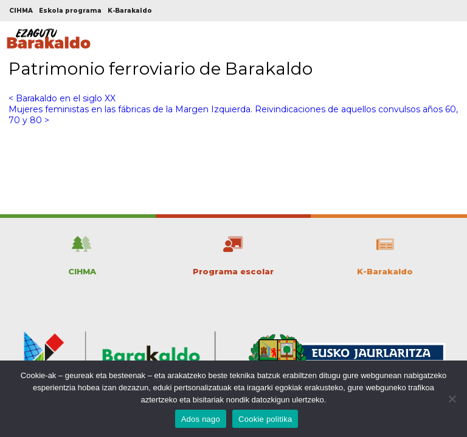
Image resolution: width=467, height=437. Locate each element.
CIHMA (21, 11)
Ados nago (200, 419)
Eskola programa (70, 11)
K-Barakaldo (130, 11)
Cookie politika (265, 419)
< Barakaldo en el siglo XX (62, 98)
